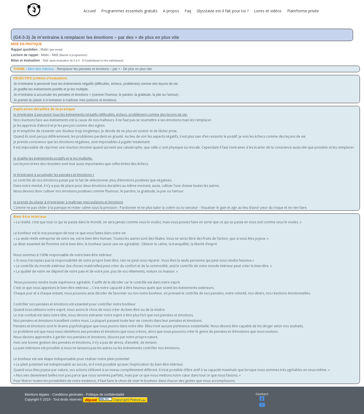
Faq (188, 10)
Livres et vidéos (268, 10)
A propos (171, 10)
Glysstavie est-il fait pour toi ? (223, 10)
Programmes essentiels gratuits (129, 10)
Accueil (89, 10)
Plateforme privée (303, 10)
